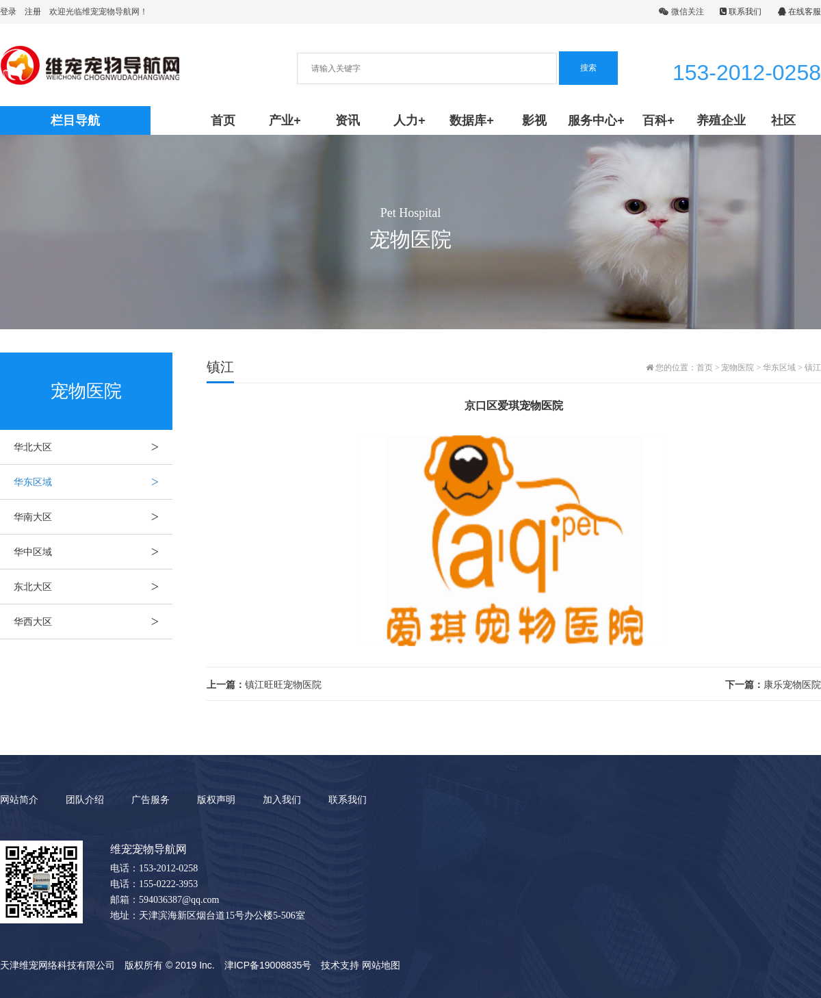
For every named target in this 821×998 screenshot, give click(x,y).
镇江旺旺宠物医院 (264, 684)
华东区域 (93, 482)
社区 (783, 120)
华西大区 (93, 621)
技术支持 (340, 965)
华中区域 (93, 552)
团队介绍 (85, 799)
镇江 (813, 367)
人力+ (409, 120)
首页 (223, 120)
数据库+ (471, 120)
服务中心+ (596, 120)
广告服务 (150, 799)
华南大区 (93, 517)
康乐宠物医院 (773, 684)
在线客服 (799, 11)
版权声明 (216, 799)
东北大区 (93, 587)
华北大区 (93, 447)
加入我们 (282, 799)
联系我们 (740, 11)
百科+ (658, 120)
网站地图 (381, 965)
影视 (534, 120)
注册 (33, 11)
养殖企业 (721, 120)
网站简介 (19, 799)
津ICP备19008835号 (268, 965)
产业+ (285, 120)
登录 (8, 11)
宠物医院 (737, 367)
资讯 (347, 120)
